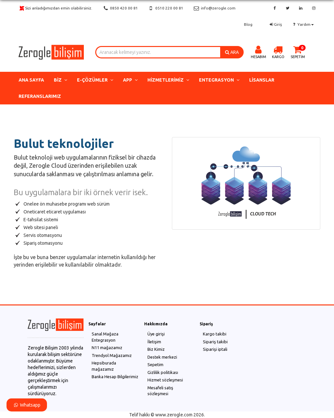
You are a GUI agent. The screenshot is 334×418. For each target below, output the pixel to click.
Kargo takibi (214, 334)
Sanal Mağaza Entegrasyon (105, 337)
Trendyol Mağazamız (112, 355)
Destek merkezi (162, 357)
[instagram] (313, 8)
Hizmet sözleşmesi (165, 380)
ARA (232, 52)
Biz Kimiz (156, 349)
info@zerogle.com (214, 8)
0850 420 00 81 (120, 8)
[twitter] (287, 8)
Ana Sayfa (31, 80)
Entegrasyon (219, 80)
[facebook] (275, 8)
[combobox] (157, 52)
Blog (248, 24)
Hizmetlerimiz (168, 80)
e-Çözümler (95, 80)
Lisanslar (261, 80)
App (130, 80)
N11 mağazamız (107, 347)
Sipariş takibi (215, 341)
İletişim (154, 341)
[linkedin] (300, 8)
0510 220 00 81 (165, 8)
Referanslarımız (40, 96)
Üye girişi (156, 334)
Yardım (303, 24)
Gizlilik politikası (162, 372)
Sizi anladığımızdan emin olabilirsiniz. (55, 8)
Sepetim (155, 364)
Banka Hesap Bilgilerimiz (115, 376)
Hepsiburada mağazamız (104, 366)
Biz (60, 80)
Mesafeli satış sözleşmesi (160, 390)
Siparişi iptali (215, 349)
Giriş (275, 24)
